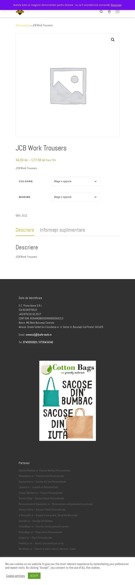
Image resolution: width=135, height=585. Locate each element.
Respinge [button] (116, 5)
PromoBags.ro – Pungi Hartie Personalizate (40, 532)
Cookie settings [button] (15, 576)
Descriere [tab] (25, 230)
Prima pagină (23, 25)
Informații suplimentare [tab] (62, 230)
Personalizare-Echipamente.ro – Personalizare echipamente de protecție (56, 504)
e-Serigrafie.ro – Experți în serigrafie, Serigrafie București (48, 515)
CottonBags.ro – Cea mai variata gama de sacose (44, 526)
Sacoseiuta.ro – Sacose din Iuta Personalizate (42, 481)
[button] (112, 39)
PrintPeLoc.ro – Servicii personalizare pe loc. (41, 543)
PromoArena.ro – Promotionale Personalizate (41, 476)
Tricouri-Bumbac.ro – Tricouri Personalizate (41, 493)
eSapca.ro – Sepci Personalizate (35, 537)
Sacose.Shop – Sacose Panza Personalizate (41, 498)
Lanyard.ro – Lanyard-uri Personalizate (38, 487)
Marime (25, 197)
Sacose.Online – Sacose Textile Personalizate (42, 509)
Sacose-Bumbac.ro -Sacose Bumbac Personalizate (44, 470)
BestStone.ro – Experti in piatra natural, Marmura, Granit (47, 549)
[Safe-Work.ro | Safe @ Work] (20, 11)
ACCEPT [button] (34, 575)
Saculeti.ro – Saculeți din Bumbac (36, 521)
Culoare (26, 181)
